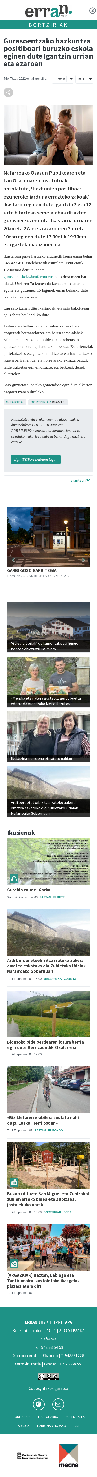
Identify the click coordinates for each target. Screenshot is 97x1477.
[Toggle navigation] (6, 11)
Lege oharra (48, 1417)
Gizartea (14, 402)
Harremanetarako (51, 1426)
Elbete (59, 897)
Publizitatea (75, 1417)
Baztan (45, 897)
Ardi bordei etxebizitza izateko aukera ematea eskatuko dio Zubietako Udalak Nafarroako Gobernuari (46, 965)
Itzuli (81, 79)
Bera (67, 1212)
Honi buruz (22, 1417)
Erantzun (80, 480)
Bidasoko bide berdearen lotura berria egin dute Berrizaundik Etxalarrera (45, 1044)
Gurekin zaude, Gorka (28, 890)
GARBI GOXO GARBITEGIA (32, 570)
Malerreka (53, 978)
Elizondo (55, 1130)
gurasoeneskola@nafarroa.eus (28, 276)
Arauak (24, 1426)
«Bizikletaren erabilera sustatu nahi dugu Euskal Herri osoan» (43, 1120)
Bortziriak (48, 24)
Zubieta (70, 978)
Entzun (60, 79)
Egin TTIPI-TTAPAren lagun (35, 459)
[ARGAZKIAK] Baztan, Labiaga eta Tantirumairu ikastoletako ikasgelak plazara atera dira (43, 1280)
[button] (13, 560)
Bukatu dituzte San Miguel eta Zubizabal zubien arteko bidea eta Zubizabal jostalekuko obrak (48, 1199)
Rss (76, 1426)
